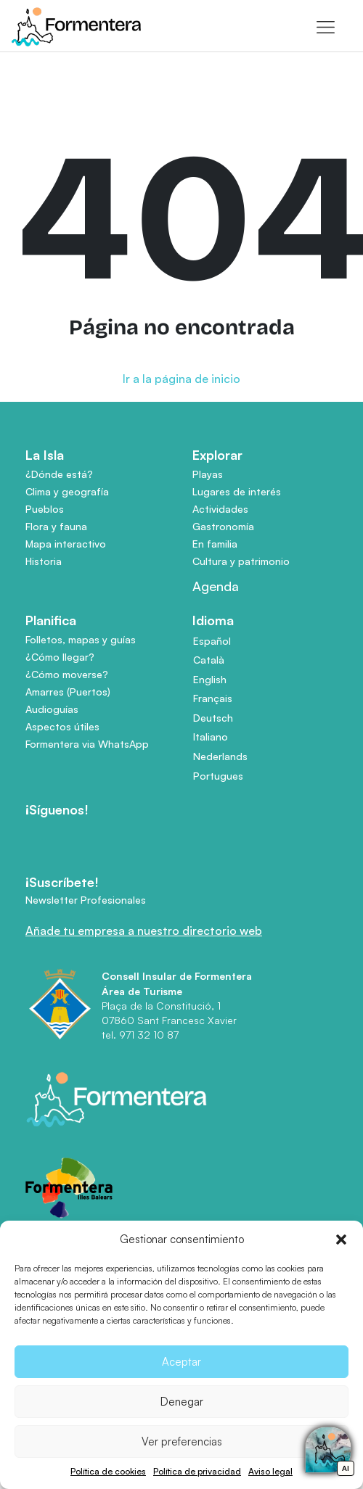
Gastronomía (223, 526)
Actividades (220, 509)
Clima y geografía (67, 491)
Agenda (215, 586)
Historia (43, 561)
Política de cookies (108, 1471)
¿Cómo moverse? (66, 674)
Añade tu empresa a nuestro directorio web (143, 930)
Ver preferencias (182, 1441)
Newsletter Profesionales (85, 900)
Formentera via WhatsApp (87, 744)
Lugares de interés (236, 491)
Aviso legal (270, 1471)
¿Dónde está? (59, 474)
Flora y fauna (56, 526)
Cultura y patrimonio (241, 561)
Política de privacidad (197, 1471)
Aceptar (181, 1362)
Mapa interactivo (65, 543)
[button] (341, 1239)
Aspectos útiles (62, 726)
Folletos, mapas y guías (80, 639)
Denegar (181, 1401)
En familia (214, 543)
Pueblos (44, 509)
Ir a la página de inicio (181, 378)
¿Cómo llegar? (59, 657)
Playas (207, 474)
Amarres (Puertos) (67, 691)
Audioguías (51, 709)
